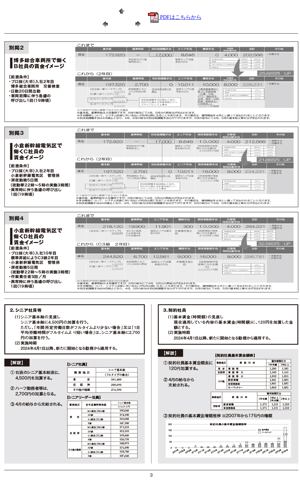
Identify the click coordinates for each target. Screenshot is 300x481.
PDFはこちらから (174, 17)
